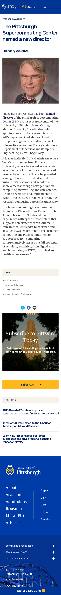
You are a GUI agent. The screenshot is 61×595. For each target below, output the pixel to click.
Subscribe (27, 384)
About (11, 487)
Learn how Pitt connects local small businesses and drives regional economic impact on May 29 (26, 439)
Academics (15, 494)
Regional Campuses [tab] (16, 552)
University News (10, 280)
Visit (44, 497)
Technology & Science (12, 285)
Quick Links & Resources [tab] (19, 546)
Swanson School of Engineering (17, 294)
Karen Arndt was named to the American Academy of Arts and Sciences (26, 424)
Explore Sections (28, 591)
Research (14, 509)
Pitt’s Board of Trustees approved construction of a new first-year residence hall (30, 412)
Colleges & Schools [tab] (17, 558)
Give (43, 505)
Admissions (16, 501)
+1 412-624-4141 (15, 579)
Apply (44, 490)
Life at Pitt (15, 516)
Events (45, 519)
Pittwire (46, 512)
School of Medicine (11, 289)
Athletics (14, 523)
